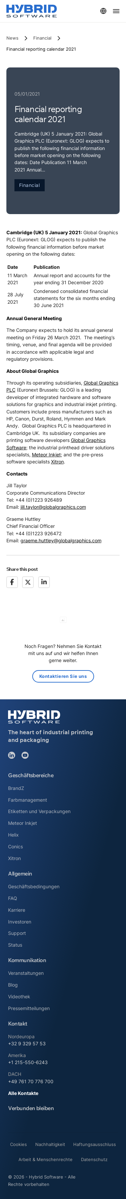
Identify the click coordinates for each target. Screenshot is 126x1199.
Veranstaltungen (26, 973)
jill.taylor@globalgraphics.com (53, 507)
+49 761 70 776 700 (30, 1081)
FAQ (12, 898)
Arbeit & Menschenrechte (45, 1159)
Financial (42, 38)
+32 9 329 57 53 (27, 1043)
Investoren (19, 922)
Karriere (16, 910)
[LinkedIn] (44, 582)
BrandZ (16, 788)
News (12, 38)
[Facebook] (12, 582)
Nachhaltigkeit (50, 1144)
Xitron (57, 461)
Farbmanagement (27, 800)
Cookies (18, 1144)
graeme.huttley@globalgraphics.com (60, 540)
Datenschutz (94, 1159)
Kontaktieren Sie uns (63, 676)
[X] (28, 582)
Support (17, 933)
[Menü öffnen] (116, 11)
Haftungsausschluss (94, 1144)
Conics (15, 846)
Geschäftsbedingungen (33, 886)
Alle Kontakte (23, 1093)
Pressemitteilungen (29, 1008)
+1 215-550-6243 (28, 1062)
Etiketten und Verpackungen (39, 811)
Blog (13, 985)
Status (15, 945)
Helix (13, 835)
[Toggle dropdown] (103, 10)
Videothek (19, 996)
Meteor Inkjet (46, 454)
